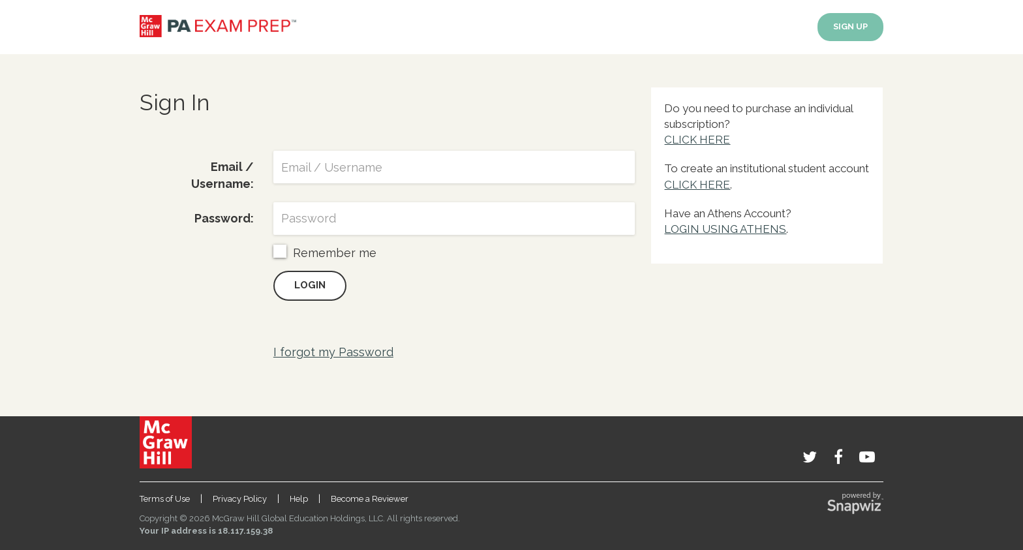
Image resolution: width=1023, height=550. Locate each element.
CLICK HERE (697, 139)
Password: (224, 218)
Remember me (324, 252)
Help (299, 499)
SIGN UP (850, 26)
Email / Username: (222, 175)
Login (310, 285)
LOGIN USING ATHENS (725, 229)
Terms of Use (165, 499)
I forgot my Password (333, 352)
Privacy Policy (240, 499)
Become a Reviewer (369, 499)
